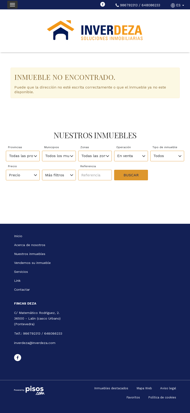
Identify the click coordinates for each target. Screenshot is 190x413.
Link (17, 280)
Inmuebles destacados (111, 388)
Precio (12, 166)
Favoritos (133, 397)
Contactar (22, 289)
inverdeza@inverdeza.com (34, 343)
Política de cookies (162, 397)
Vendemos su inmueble (32, 263)
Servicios (21, 272)
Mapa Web (144, 388)
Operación (123, 147)
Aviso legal (168, 388)
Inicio (18, 236)
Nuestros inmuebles (29, 254)
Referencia (88, 166)
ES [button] (178, 5)
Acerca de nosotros (29, 245)
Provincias (15, 147)
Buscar (131, 175)
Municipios (51, 147)
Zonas (84, 147)
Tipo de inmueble (164, 147)
